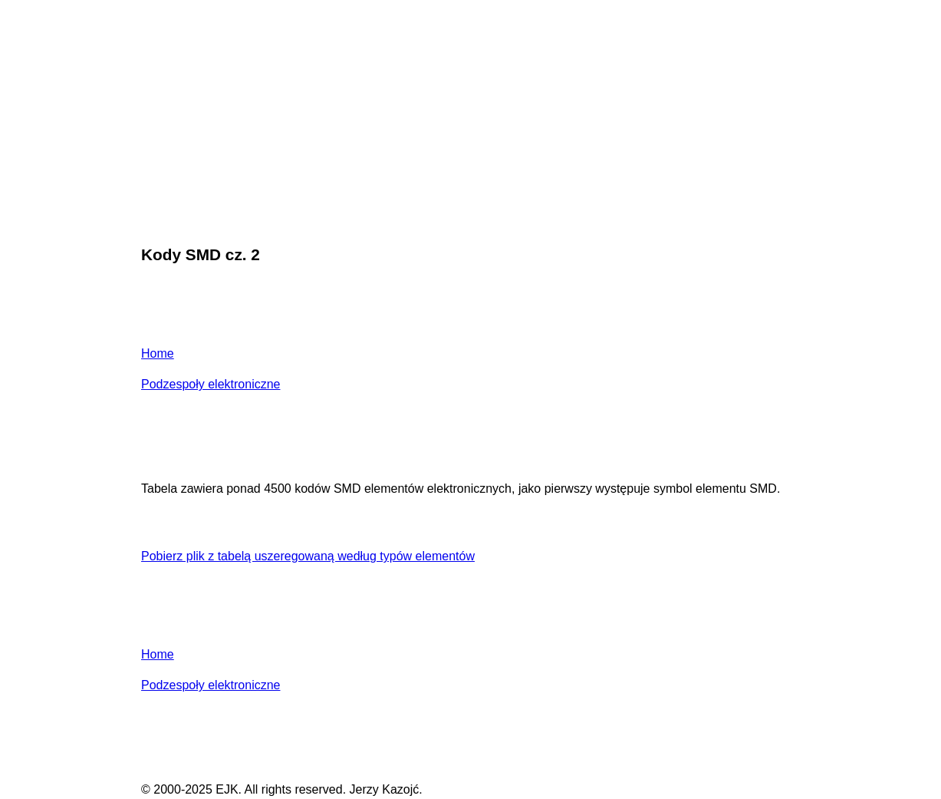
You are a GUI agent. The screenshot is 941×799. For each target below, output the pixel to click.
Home (157, 353)
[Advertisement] (470, 118)
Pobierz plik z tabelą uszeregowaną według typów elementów (308, 556)
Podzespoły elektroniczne (210, 384)
